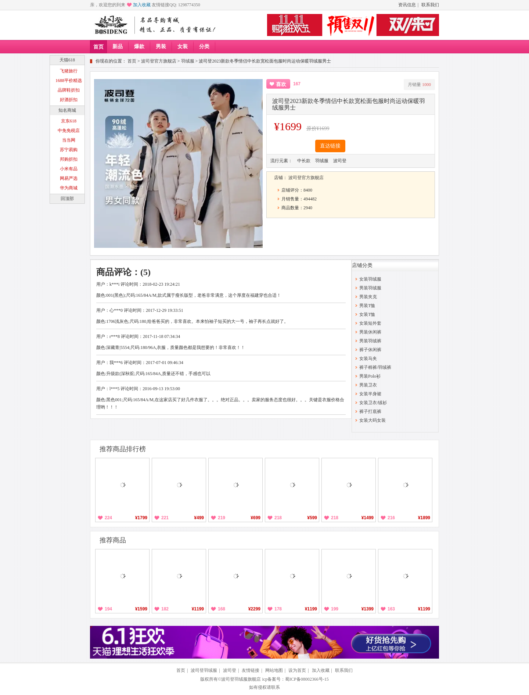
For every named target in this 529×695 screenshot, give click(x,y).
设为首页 (297, 670)
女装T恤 (367, 314)
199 (334, 609)
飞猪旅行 (69, 71)
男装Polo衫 (370, 376)
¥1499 (367, 517)
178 (278, 609)
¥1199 (198, 609)
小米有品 (69, 168)
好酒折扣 (69, 99)
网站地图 (274, 670)
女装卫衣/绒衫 (373, 402)
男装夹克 (368, 296)
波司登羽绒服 (204, 670)
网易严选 (69, 178)
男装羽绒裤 (370, 340)
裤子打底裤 (370, 411)
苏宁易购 (69, 149)
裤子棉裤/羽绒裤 (375, 367)
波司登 (229, 670)
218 (278, 517)
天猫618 (67, 60)
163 (391, 609)
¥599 (312, 517)
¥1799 (141, 517)
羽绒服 (187, 61)
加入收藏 (142, 4)
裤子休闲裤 (370, 349)
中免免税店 (69, 130)
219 (221, 517)
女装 (182, 46)
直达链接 (330, 146)
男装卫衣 (368, 385)
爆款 (139, 46)
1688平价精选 (68, 80)
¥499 (199, 517)
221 (165, 517)
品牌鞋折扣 (69, 90)
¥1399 (367, 609)
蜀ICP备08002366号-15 (307, 679)
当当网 (68, 140)
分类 (204, 46)
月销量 (419, 84)
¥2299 (254, 609)
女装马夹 (368, 358)
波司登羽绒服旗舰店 (241, 679)
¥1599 (141, 609)
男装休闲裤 (370, 332)
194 (108, 609)
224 (108, 517)
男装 (161, 46)
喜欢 (281, 84)
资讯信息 (407, 4)
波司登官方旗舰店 (158, 61)
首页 (98, 47)
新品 (117, 46)
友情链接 (250, 670)
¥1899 (424, 517)
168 (221, 609)
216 (391, 517)
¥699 (255, 517)
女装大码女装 (372, 420)
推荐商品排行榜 (123, 449)
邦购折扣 (69, 159)
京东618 (68, 121)
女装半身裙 (370, 393)
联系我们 (430, 4)
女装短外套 (370, 323)
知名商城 (67, 110)
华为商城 (69, 187)
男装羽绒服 (370, 288)
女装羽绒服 (370, 279)
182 (165, 609)
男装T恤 (367, 305)
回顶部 (67, 198)
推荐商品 (113, 540)
